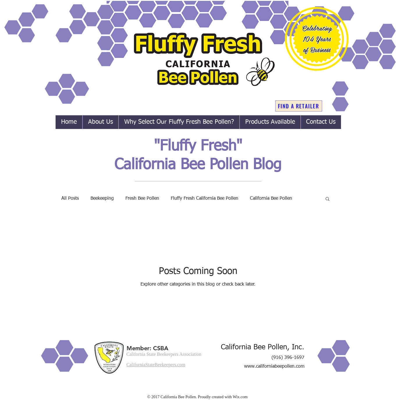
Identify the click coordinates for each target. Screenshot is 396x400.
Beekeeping (102, 198)
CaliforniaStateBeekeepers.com (156, 364)
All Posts (70, 198)
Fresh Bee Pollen (142, 198)
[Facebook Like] (281, 388)
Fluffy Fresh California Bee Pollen (204, 198)
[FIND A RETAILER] (298, 105)
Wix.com (240, 397)
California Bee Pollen (271, 198)
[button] (327, 199)
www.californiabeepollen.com (274, 366)
